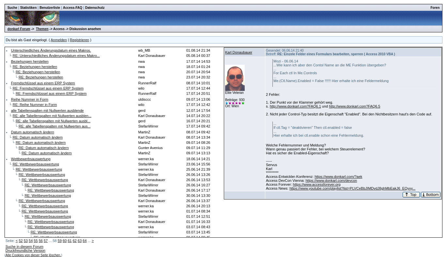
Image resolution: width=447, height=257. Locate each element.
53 (26, 241)
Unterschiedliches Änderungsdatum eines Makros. (51, 50)
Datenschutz (94, 7)
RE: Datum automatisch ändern (38, 137)
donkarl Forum (19, 29)
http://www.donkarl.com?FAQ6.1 (295, 106)
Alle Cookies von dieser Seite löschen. (33, 255)
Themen (42, 29)
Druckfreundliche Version (25, 250)
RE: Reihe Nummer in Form (35, 105)
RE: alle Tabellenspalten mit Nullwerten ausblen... (52, 116)
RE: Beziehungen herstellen (35, 67)
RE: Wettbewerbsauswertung (36, 164)
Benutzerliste (49, 7)
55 (36, 241)
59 (60, 241)
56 (41, 241)
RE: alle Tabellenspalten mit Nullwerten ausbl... (53, 121)
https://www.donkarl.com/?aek (338, 177)
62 (75, 241)
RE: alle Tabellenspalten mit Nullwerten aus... (55, 126)
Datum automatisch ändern (32, 132)
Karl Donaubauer (238, 52)
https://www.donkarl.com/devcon (331, 180)
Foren (435, 7)
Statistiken (28, 7)
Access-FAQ (72, 7)
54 (31, 241)
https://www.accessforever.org (317, 184)
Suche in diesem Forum (24, 246)
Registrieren (79, 40)
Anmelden (59, 40)
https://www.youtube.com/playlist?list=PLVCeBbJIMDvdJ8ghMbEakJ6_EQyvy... (352, 188)
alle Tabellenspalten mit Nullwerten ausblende (47, 110)
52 (21, 241)
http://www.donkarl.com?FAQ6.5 (354, 106)
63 (80, 241)
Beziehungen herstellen (30, 61)
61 (69, 241)
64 (84, 241)
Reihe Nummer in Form (29, 99)
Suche (12, 7)
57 (46, 241)
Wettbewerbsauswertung (31, 159)
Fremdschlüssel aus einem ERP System (43, 83)
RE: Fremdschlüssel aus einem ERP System (48, 88)
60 (65, 241)
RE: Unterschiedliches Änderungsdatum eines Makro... (56, 56)
